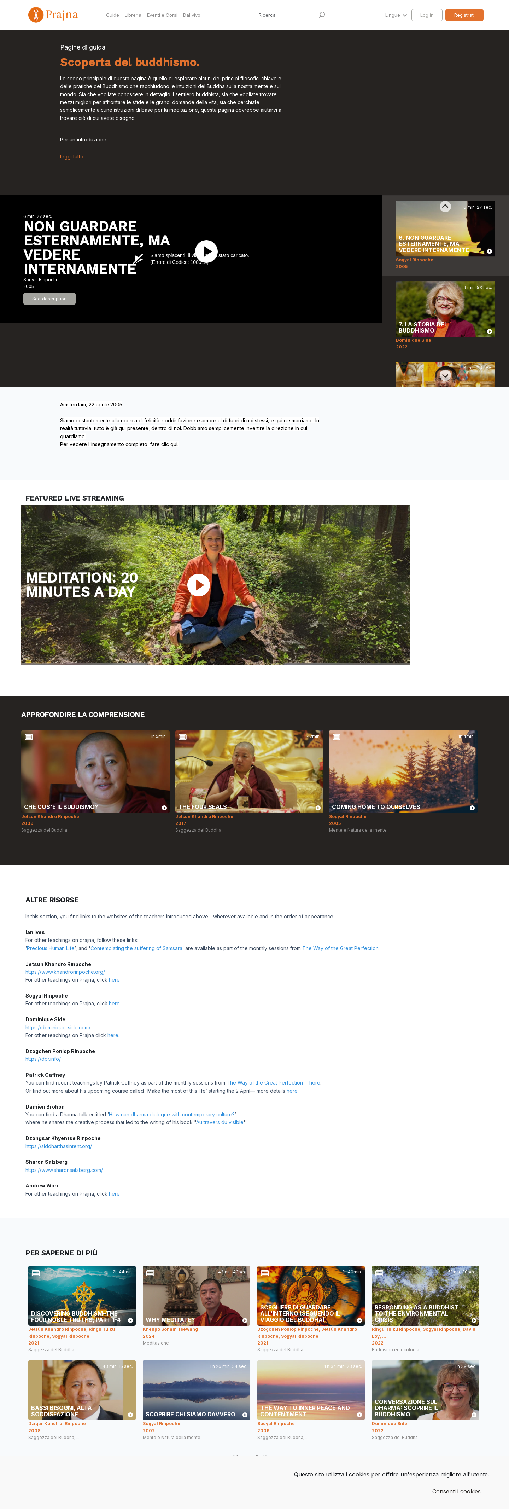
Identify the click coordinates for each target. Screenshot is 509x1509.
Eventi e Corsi (162, 15)
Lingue (393, 15)
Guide (112, 15)
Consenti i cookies (456, 1491)
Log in (427, 15)
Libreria (133, 15)
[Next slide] (445, 375)
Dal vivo (191, 15)
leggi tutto (71, 157)
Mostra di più (250, 1457)
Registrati (464, 15)
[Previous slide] (445, 206)
